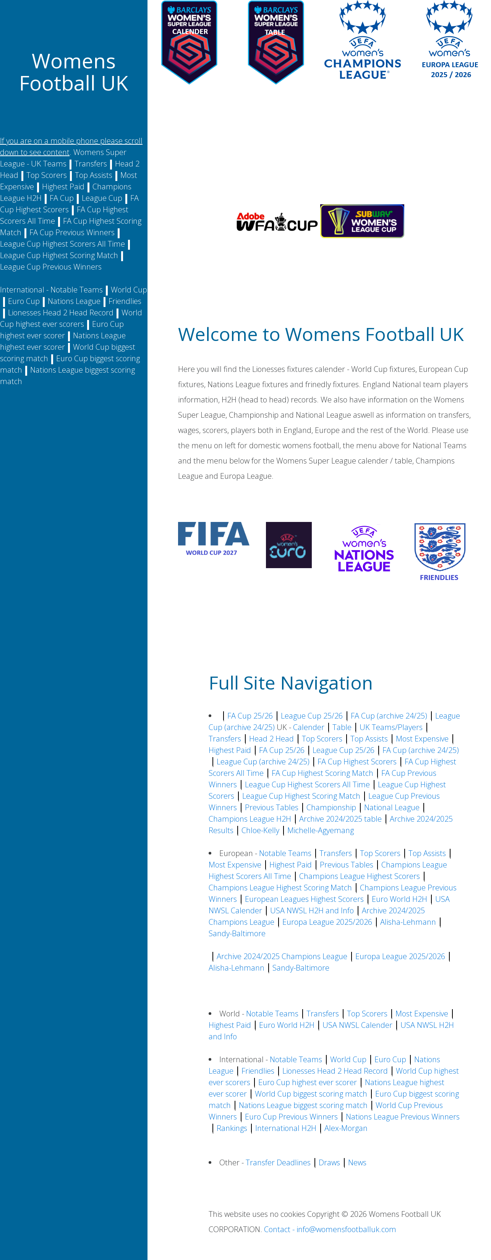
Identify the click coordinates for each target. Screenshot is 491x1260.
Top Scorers (46, 175)
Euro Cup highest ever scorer (307, 1082)
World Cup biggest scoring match (311, 1094)
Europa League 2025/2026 (327, 922)
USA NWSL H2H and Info (312, 910)
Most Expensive (422, 738)
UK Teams (48, 163)
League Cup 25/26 (312, 716)
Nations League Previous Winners (403, 1116)
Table (342, 727)
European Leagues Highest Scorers (304, 899)
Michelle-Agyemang (320, 830)
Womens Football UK (73, 71)
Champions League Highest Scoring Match (280, 887)
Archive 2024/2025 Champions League (282, 956)
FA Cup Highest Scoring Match (322, 773)
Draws (329, 1162)
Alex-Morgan (346, 1128)
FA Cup (62, 198)
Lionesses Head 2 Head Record (60, 312)
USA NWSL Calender (357, 1025)
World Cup (129, 289)
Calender (308, 727)
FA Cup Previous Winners (72, 232)
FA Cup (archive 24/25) (389, 716)
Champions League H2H (250, 819)
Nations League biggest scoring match (303, 1105)
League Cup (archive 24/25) (263, 761)
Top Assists (93, 175)
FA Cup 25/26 (250, 716)
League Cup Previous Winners (51, 267)
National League (392, 807)
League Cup (102, 198)
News (357, 1162)
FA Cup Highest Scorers (357, 761)
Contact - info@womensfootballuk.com (330, 1229)
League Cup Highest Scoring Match (59, 255)
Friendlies (125, 301)
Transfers (91, 163)
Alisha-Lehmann (408, 922)
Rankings (232, 1128)
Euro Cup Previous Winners (291, 1116)
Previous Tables (271, 807)
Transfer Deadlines (278, 1162)
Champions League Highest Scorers (359, 876)
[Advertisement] (319, 147)
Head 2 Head (271, 738)
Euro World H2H (399, 899)
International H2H (285, 1128)
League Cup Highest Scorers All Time (62, 244)
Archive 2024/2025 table (340, 819)
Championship (331, 807)
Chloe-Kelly (260, 830)
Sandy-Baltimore (237, 933)
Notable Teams (76, 289)
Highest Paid (63, 186)
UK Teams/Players (391, 727)
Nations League (74, 301)
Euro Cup (24, 301)
